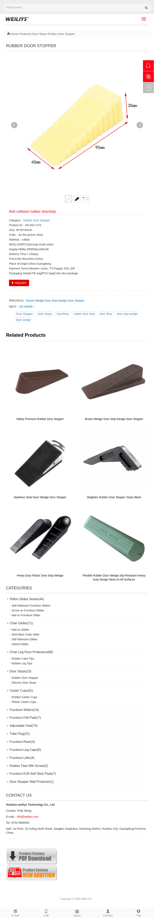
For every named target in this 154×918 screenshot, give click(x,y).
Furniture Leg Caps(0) (25, 749)
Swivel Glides (20, 644)
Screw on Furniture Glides (28, 610)
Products (25, 34)
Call (46, 912)
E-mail (15, 912)
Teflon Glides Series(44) (27, 599)
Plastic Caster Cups (24, 701)
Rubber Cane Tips (23, 658)
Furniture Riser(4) (22, 741)
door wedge (23, 319)
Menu (77, 912)
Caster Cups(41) (21, 690)
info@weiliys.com (27, 816)
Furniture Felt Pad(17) (25, 717)
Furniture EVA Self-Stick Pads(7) (33, 773)
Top (138, 912)
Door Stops (39, 34)
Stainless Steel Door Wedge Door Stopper (40, 497)
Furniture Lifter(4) (22, 757)
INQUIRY (19, 283)
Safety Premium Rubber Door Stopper (40, 419)
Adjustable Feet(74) (24, 725)
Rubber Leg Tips (22, 663)
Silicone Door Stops (24, 682)
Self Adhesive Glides (24, 639)
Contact (107, 912)
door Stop (106, 313)
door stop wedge (127, 313)
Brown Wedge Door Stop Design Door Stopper (55, 300)
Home (14, 34)
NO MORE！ (27, 306)
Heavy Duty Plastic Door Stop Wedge (40, 575)
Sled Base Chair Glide (25, 634)
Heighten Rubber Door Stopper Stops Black (114, 497)
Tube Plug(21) (20, 733)
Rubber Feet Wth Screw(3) (29, 766)
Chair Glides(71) (21, 623)
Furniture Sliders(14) (24, 710)
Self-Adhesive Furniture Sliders (31, 605)
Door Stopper (24, 313)
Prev (14, 125)
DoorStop (63, 313)
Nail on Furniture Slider (26, 615)
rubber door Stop (84, 313)
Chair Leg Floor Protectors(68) (31, 652)
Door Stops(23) (20, 671)
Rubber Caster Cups (24, 697)
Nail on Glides (20, 629)
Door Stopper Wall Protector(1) (32, 781)
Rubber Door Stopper (61, 34)
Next (140, 125)
